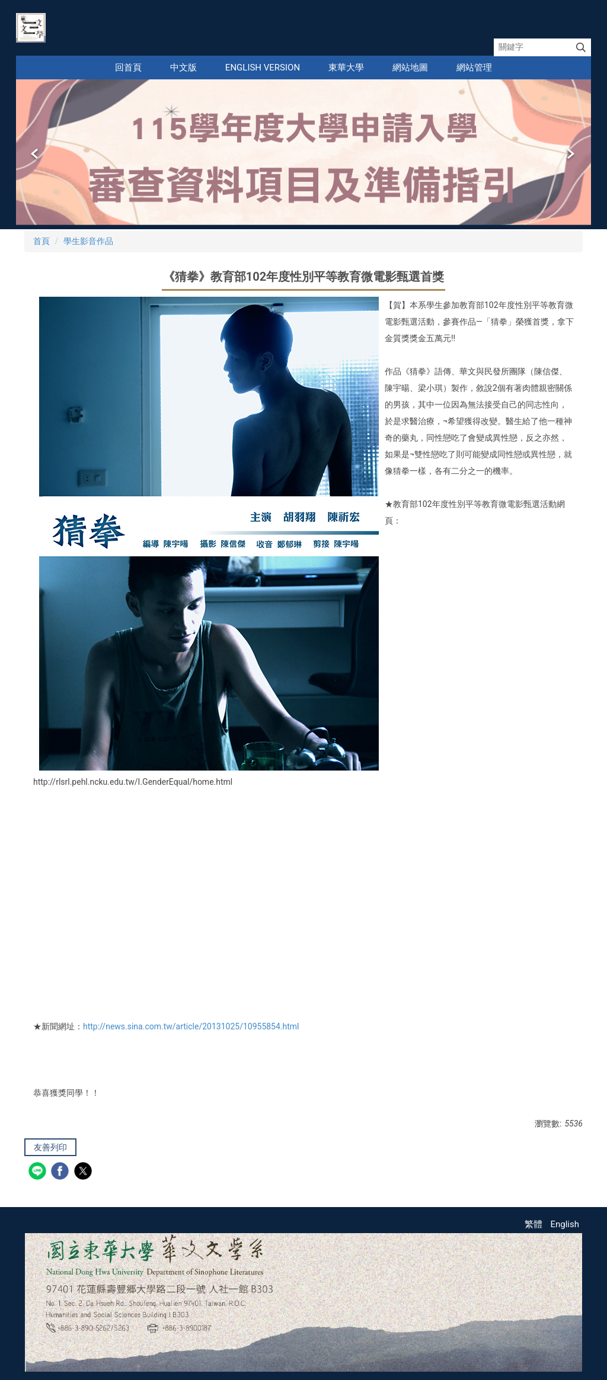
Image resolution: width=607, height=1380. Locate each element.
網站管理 (474, 67)
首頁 (41, 241)
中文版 (183, 67)
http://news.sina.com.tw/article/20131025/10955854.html (191, 1026)
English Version (262, 67)
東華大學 (346, 67)
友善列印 (50, 1147)
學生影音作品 (88, 241)
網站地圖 (410, 67)
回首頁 (128, 67)
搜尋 (581, 47)
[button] (35, 154)
